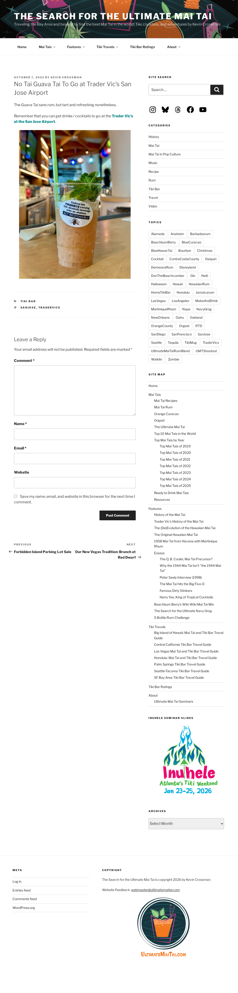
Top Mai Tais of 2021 (175, 459)
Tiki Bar (28, 301)
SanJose (28, 307)
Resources (162, 499)
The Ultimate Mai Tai (169, 427)
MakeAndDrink (206, 301)
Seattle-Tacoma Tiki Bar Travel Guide (181, 671)
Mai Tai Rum (163, 407)
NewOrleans (160, 317)
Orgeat (184, 326)
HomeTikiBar (161, 292)
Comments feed (25, 899)
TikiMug (191, 342)
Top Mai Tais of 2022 (175, 466)
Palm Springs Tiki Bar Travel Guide (179, 664)
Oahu (180, 317)
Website (21, 472)
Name (20, 424)
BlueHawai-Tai (161, 250)
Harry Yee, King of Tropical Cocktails (186, 597)
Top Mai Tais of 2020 (175, 453)
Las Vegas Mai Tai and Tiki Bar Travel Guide (186, 651)
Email (20, 448)
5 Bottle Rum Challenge (171, 617)
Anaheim (177, 234)
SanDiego (158, 334)
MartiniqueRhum (163, 309)
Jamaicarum (205, 292)
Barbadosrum (200, 234)
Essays (159, 553)
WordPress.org (24, 908)
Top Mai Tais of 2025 (175, 486)
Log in (17, 881)
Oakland (196, 317)
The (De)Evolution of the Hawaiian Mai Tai (184, 528)
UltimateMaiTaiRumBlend (170, 351)
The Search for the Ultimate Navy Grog (183, 611)
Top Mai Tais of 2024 (175, 479)
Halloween (159, 284)
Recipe (154, 172)
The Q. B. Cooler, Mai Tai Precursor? (186, 559)
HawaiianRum (199, 284)
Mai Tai (154, 145)
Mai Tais (47, 47)
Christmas (204, 250)
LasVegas (158, 301)
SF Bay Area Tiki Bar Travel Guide (179, 677)
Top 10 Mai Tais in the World (175, 434)
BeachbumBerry (163, 242)
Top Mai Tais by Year (169, 440)
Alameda (158, 234)
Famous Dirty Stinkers (176, 591)
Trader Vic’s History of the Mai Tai (178, 521)
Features (76, 47)
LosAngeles (180, 301)
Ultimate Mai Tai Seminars (173, 701)
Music (153, 163)
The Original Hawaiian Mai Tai (176, 535)
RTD (198, 326)
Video (153, 206)
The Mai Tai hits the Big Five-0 (182, 584)
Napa (186, 309)
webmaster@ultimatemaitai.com (155, 890)
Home (21, 47)
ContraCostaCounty (184, 259)
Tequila (173, 342)
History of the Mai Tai (169, 515)
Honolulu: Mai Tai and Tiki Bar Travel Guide (185, 658)
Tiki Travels (107, 47)
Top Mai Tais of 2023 (175, 473)
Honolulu (183, 292)
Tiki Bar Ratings (142, 47)
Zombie (173, 359)
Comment (24, 360)
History (154, 137)
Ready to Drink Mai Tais (171, 493)
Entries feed (21, 890)
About (174, 47)
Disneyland (187, 267)
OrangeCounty (162, 326)
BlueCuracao (191, 242)
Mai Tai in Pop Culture (165, 154)
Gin (192, 276)
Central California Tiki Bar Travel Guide (182, 644)
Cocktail (157, 259)
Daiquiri (210, 259)
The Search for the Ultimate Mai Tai (113, 16)
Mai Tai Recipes (165, 401)
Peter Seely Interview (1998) (181, 577)
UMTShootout (206, 351)
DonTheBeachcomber (167, 276)
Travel (153, 198)
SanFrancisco (182, 334)
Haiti (204, 276)
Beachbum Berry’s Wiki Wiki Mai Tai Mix (184, 604)
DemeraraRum (162, 267)
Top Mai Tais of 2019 (175, 446)
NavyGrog (204, 309)
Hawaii (178, 284)
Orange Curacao (166, 414)
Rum (152, 180)
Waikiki (156, 359)
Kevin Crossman (66, 77)
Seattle (156, 342)
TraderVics (49, 307)
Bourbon (184, 250)
